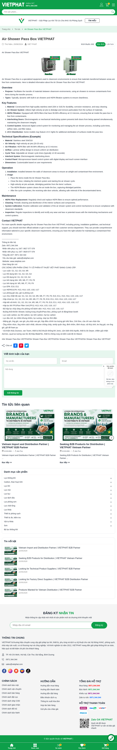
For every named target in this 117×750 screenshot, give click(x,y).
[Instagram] (10, 671)
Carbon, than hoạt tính (13, 482)
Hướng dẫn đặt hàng (49, 693)
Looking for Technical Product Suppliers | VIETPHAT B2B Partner (49, 569)
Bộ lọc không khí (11, 529)
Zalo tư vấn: (90, 697)
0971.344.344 (11, 659)
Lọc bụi (7, 494)
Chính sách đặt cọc (10, 697)
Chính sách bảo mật (10, 685)
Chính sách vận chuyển (11, 689)
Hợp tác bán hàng (48, 705)
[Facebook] (4, 671)
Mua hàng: (89, 686)
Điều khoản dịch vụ (49, 697)
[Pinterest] (21, 345)
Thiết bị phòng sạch (12, 513)
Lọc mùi (7, 490)
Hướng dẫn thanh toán (50, 689)
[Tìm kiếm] (112, 12)
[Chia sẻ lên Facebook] (15, 345)
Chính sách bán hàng (11, 693)
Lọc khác (7, 510)
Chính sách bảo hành (11, 713)
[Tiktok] (28, 671)
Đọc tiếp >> (7, 462)
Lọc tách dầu (9, 498)
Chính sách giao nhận (11, 705)
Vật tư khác (8, 521)
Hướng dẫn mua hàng (50, 686)
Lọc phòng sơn (10, 502)
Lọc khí (7, 486)
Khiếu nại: (89, 693)
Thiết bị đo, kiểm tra (12, 517)
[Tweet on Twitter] (27, 345)
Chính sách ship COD (11, 701)
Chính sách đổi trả (9, 709)
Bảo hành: (89, 689)
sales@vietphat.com (14, 664)
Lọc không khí (10, 478)
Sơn (5, 525)
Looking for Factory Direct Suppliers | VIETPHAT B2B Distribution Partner (53, 579)
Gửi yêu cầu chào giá (49, 709)
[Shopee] (16, 671)
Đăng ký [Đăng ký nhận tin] (99, 625)
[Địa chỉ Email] (58, 625)
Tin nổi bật (10, 541)
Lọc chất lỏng (9, 506)
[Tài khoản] (101, 5)
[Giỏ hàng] (107, 5)
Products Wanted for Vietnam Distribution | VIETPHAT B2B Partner (50, 590)
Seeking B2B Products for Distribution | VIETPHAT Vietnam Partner (82, 446)
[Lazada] (22, 671)
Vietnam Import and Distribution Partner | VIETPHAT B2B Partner (25, 446)
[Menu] (113, 5)
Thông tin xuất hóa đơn (50, 701)
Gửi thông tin (13, 393)
